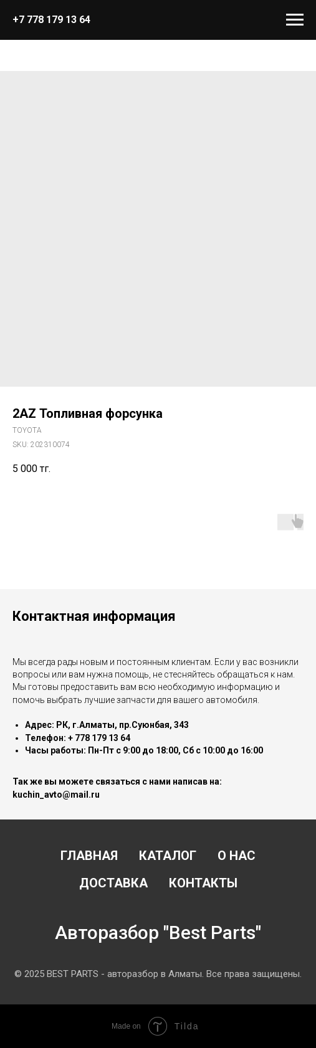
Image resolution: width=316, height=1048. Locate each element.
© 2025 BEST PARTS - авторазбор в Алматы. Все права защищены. (158, 974)
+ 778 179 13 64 (99, 738)
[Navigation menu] (295, 20)
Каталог (167, 855)
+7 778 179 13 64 (51, 20)
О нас (237, 855)
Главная (89, 855)
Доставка (113, 883)
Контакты (203, 883)
